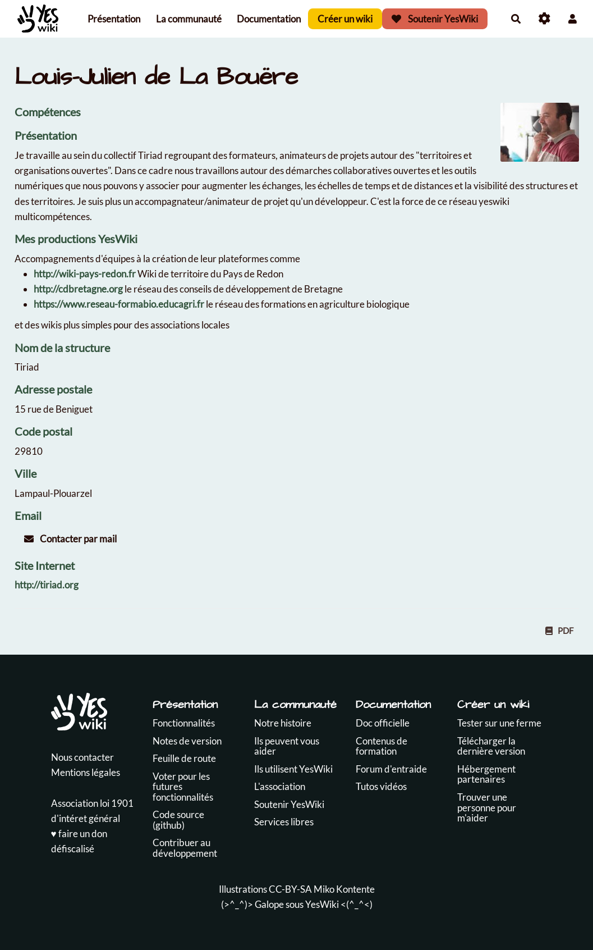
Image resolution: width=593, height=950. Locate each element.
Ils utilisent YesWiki (293, 769)
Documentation (269, 19)
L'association (279, 786)
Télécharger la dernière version (491, 746)
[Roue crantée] (544, 19)
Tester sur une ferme (499, 723)
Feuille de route (184, 758)
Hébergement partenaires (486, 774)
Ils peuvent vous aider (286, 746)
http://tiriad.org (47, 585)
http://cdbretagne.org (78, 289)
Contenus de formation (381, 746)
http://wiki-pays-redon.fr (85, 274)
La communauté (189, 19)
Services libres (284, 822)
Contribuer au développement (185, 848)
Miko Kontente (344, 889)
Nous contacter (82, 757)
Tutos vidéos (381, 786)
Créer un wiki (345, 19)
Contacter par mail (70, 539)
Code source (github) (178, 820)
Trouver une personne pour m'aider (486, 807)
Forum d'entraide (391, 769)
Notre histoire (282, 723)
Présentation (114, 19)
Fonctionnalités (184, 723)
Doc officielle (383, 723)
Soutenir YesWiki (435, 19)
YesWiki (322, 904)
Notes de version (187, 741)
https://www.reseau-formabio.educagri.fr (119, 304)
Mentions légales (85, 772)
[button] (572, 19)
